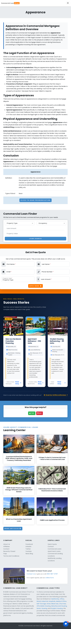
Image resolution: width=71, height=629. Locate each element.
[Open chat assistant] (65, 623)
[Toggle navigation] (68, 3)
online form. (49, 578)
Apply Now (35, 286)
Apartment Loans (54, 551)
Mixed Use (54, 604)
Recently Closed (9, 551)
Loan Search (35, 238)
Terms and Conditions (11, 556)
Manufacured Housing (59, 606)
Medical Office (61, 601)
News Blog (29, 554)
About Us (6, 544)
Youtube (29, 551)
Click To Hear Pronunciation (35, 200)
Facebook (29, 544)
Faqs (5, 554)
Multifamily (55, 599)
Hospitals (52, 601)
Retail (39, 601)
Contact (6, 549)
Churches (62, 604)
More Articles (13, 528)
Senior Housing (42, 608)
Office (62, 599)
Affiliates (6, 546)
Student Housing (57, 608)
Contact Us (31, 574)
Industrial (44, 601)
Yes (31, 413)
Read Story (18, 383)
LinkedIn (28, 546)
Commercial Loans (54, 549)
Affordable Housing (43, 606)
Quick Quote (52, 544)
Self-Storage (41, 604)
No (39, 413)
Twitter (28, 549)
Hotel (48, 604)
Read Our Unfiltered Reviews (56, 395)
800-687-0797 (52, 574)
